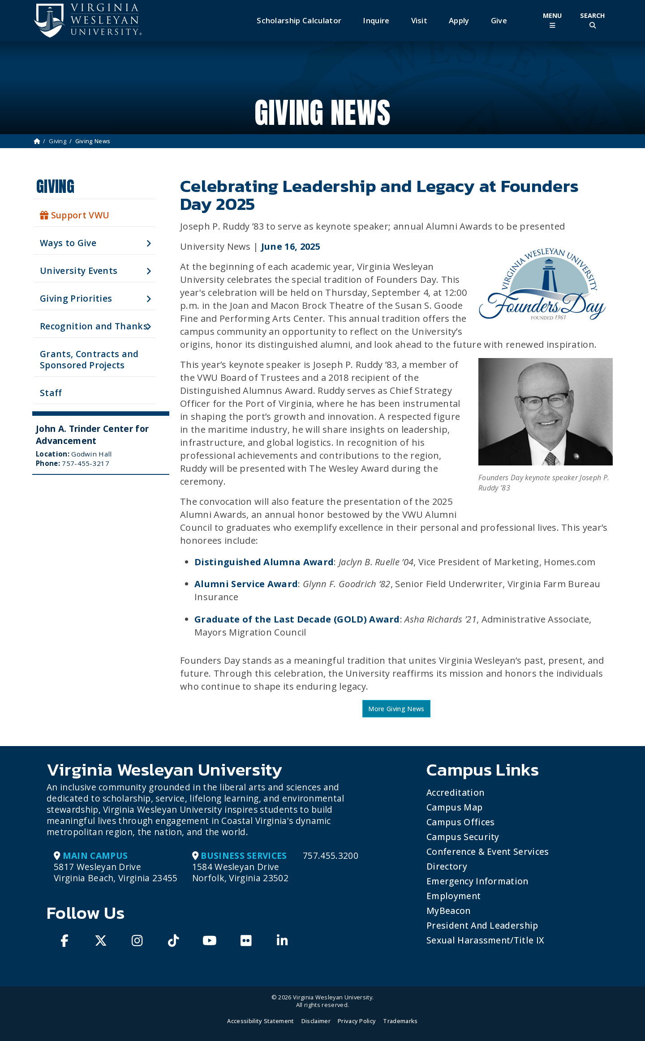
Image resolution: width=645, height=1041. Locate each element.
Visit (419, 20)
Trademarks (400, 1021)
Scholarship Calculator (299, 20)
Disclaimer (316, 1021)
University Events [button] (78, 271)
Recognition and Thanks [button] (94, 326)
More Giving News (396, 708)
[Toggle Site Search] (592, 20)
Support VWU (74, 215)
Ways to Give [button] (68, 243)
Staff (51, 393)
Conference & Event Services (487, 851)
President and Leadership (482, 925)
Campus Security (462, 837)
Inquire (376, 20)
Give (499, 20)
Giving (57, 141)
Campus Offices (460, 822)
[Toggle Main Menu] (552, 20)
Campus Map (454, 807)
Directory (446, 866)
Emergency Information (477, 881)
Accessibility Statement (260, 1021)
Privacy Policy (357, 1021)
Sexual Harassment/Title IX (485, 940)
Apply (459, 20)
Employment (453, 896)
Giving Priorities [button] (76, 298)
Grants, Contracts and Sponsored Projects (89, 359)
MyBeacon (448, 910)
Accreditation (455, 792)
